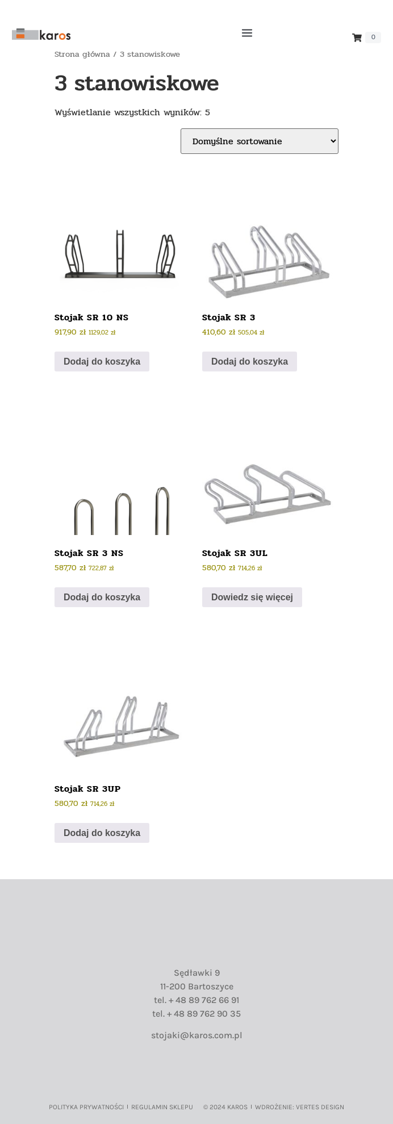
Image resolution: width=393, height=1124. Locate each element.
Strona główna (82, 54)
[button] (246, 34)
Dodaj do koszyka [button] (102, 361)
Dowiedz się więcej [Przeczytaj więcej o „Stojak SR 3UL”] (252, 597)
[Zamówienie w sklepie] (259, 141)
